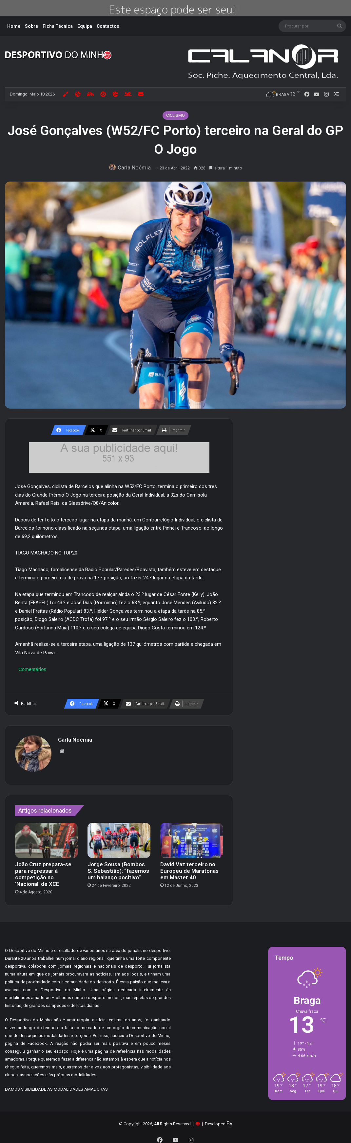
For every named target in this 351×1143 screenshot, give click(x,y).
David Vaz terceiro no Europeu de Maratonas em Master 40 (189, 867)
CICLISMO (175, 115)
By (229, 1120)
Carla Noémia (136, 167)
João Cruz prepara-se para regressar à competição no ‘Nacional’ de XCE (43, 871)
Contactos (108, 26)
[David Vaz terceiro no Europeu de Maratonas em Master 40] (191, 837)
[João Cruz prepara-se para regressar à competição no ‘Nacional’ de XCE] (46, 837)
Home (13, 26)
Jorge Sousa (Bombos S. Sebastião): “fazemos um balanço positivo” (118, 867)
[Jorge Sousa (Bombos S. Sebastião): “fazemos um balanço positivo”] (119, 837)
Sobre (31, 26)
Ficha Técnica (58, 26)
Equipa (84, 26)
